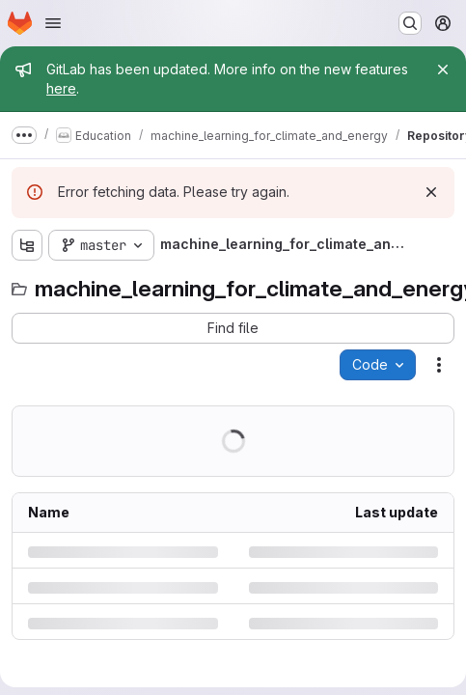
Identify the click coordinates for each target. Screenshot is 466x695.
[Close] (442, 69)
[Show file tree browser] (27, 245)
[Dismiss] (431, 192)
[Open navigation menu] (53, 23)
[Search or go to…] (410, 23)
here (61, 88)
